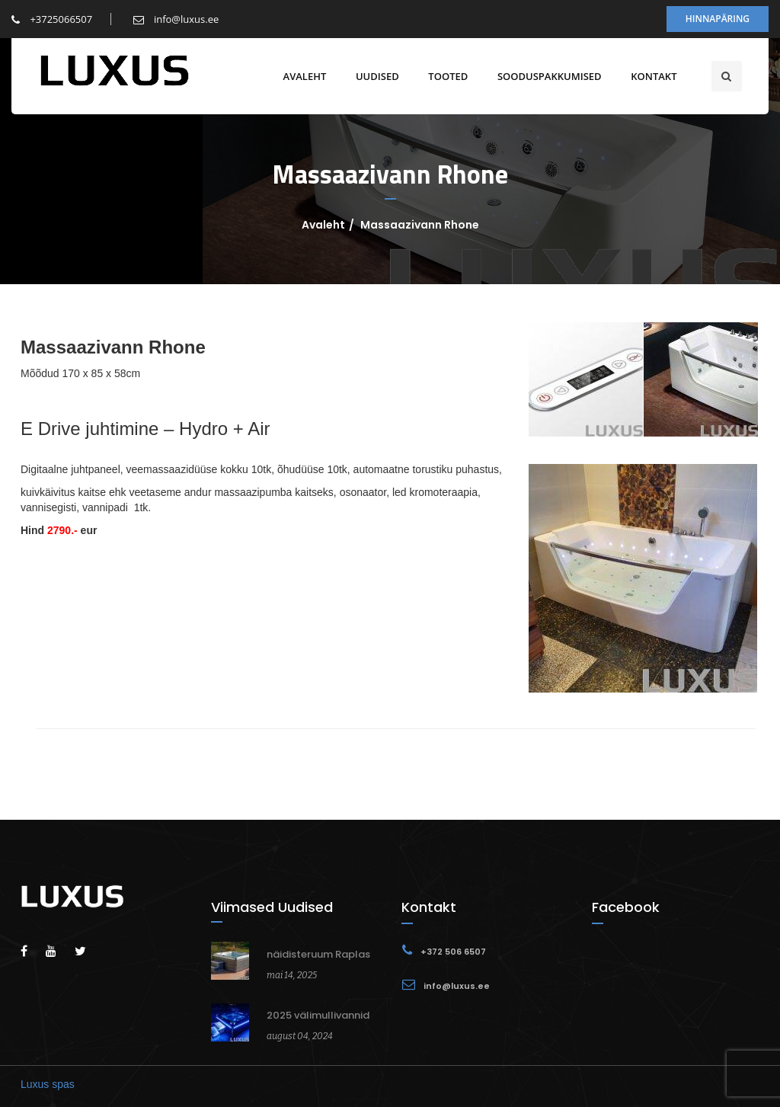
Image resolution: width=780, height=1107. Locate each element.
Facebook (626, 907)
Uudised (373, 76)
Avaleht (301, 76)
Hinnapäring (718, 18)
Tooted (445, 76)
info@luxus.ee (176, 19)
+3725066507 (51, 19)
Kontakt (650, 76)
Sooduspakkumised (546, 76)
